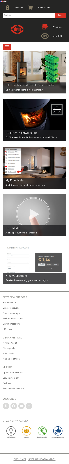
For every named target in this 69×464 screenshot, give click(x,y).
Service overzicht (11, 378)
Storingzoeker (9, 348)
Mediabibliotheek (11, 359)
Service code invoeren (13, 389)
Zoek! (60, 15)
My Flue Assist (10, 343)
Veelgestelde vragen (13, 319)
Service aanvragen (11, 313)
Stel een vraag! (10, 303)
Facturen (7, 383)
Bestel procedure (11, 324)
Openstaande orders (13, 373)
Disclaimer (20, 460)
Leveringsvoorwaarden (42, 460)
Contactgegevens (11, 308)
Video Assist (9, 354)
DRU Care (7, 329)
